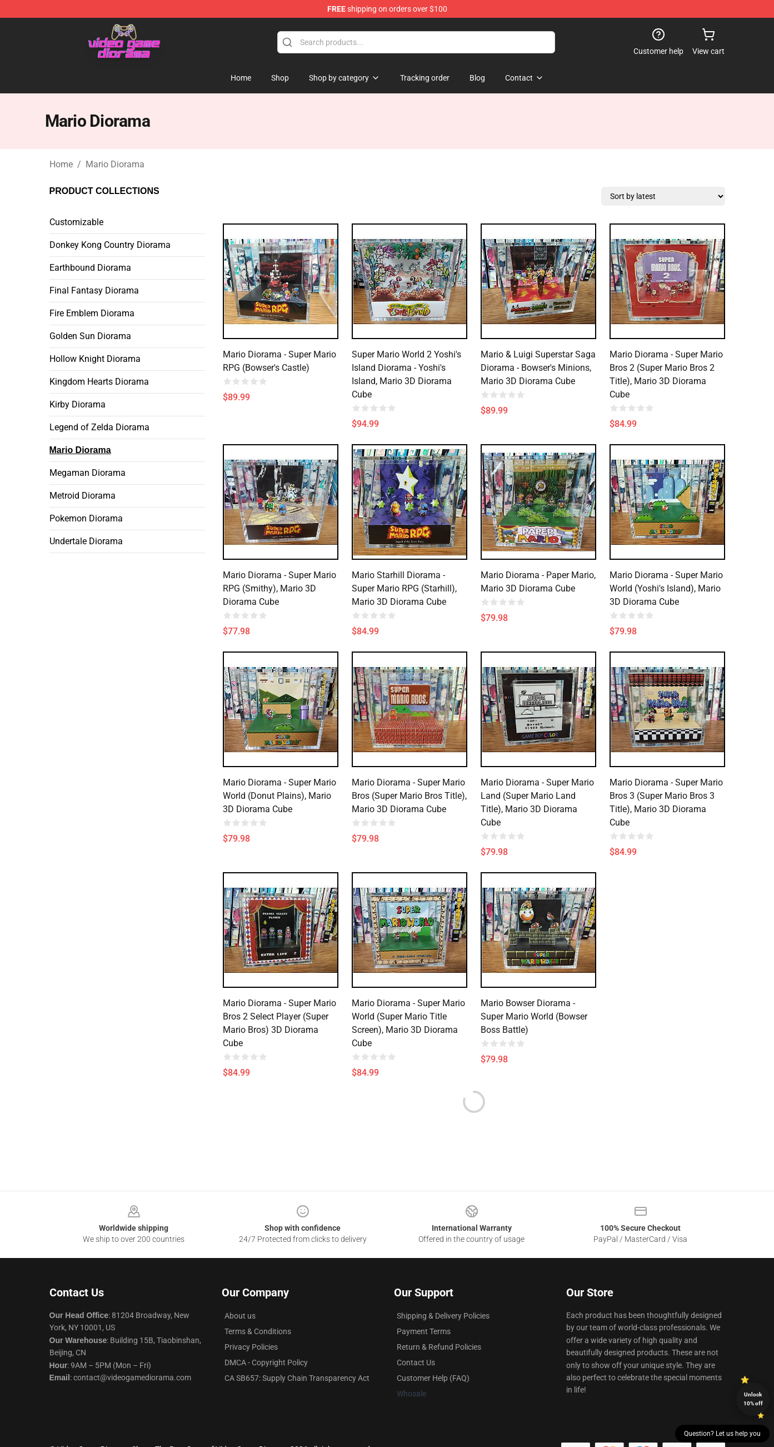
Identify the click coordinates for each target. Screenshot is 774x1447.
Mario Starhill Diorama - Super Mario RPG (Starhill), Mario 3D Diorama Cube (404, 588)
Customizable (76, 222)
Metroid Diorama (82, 495)
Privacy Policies (251, 1346)
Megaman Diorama (87, 473)
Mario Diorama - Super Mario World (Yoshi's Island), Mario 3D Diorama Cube (666, 588)
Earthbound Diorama (90, 267)
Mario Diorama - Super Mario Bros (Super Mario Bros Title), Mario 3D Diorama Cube (409, 795)
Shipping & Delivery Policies (443, 1315)
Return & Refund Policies (439, 1346)
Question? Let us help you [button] (722, 1434)
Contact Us (416, 1362)
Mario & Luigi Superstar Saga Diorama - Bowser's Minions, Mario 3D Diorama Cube (538, 367)
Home (61, 164)
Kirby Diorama (77, 404)
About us (240, 1315)
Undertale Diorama (86, 541)
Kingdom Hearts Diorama (99, 381)
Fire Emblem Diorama (91, 313)
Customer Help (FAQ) (433, 1378)
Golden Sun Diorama (90, 336)
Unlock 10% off (753, 1398)
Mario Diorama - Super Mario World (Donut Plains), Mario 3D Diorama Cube (279, 795)
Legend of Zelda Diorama (99, 427)
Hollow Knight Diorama (95, 359)
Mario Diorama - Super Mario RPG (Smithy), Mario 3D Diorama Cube (279, 588)
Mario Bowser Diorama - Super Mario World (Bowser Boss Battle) (534, 1016)
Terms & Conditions (257, 1331)
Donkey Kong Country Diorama (110, 245)
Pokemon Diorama (86, 518)
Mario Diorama (115, 164)
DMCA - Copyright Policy (266, 1362)
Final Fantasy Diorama (94, 290)
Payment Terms (424, 1331)
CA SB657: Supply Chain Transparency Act (296, 1378)
